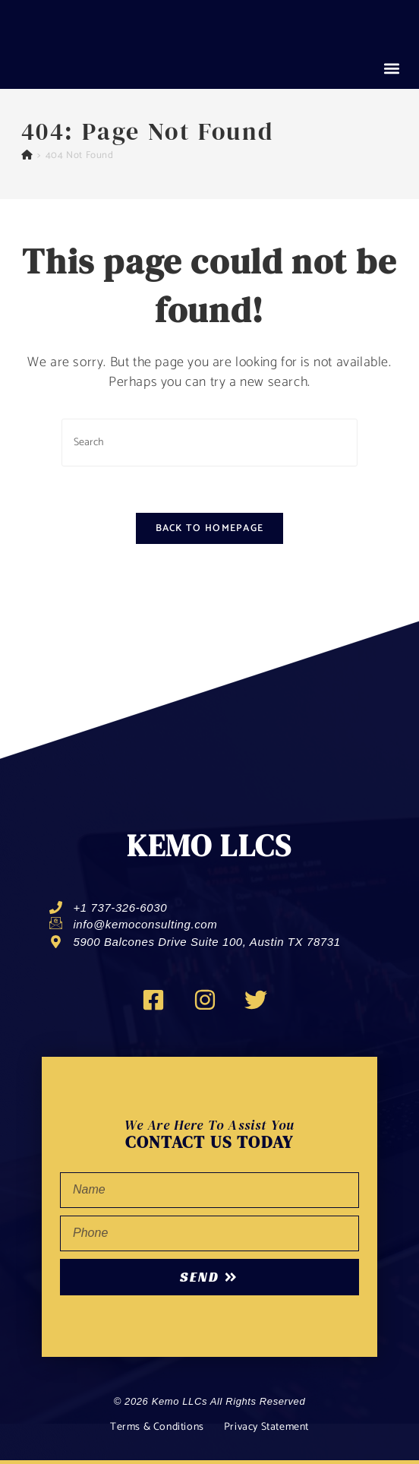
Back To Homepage (210, 528)
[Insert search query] (209, 442)
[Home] (27, 155)
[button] (391, 68)
